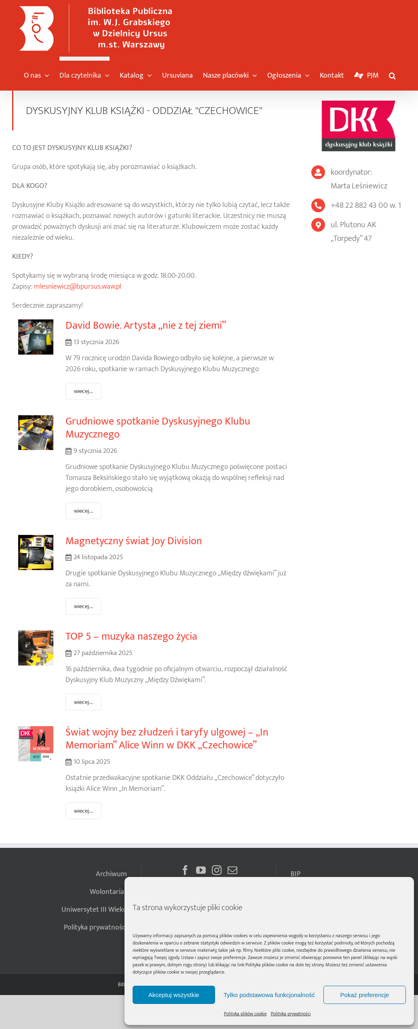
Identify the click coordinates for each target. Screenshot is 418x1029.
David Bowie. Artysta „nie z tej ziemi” (145, 325)
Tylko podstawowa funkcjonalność (269, 994)
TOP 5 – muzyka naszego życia (131, 636)
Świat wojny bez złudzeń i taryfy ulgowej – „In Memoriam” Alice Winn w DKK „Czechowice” (166, 739)
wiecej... (83, 391)
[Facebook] (185, 870)
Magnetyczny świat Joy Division (133, 541)
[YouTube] (201, 870)
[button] (392, 74)
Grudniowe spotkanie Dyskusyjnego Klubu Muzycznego (157, 428)
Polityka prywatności (291, 1014)
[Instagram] (217, 870)
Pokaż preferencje (364, 994)
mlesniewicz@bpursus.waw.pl (77, 287)
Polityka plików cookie (266, 965)
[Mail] (232, 870)
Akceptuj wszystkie (173, 994)
